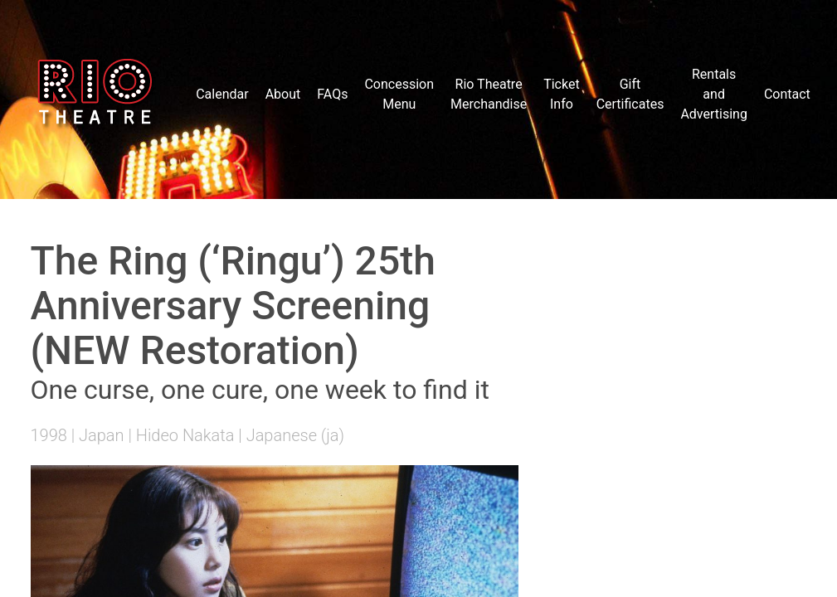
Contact (787, 94)
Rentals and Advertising (713, 94)
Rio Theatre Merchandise (488, 94)
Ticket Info (561, 94)
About (283, 94)
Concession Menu (399, 94)
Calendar (222, 94)
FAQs (332, 94)
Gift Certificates (630, 94)
